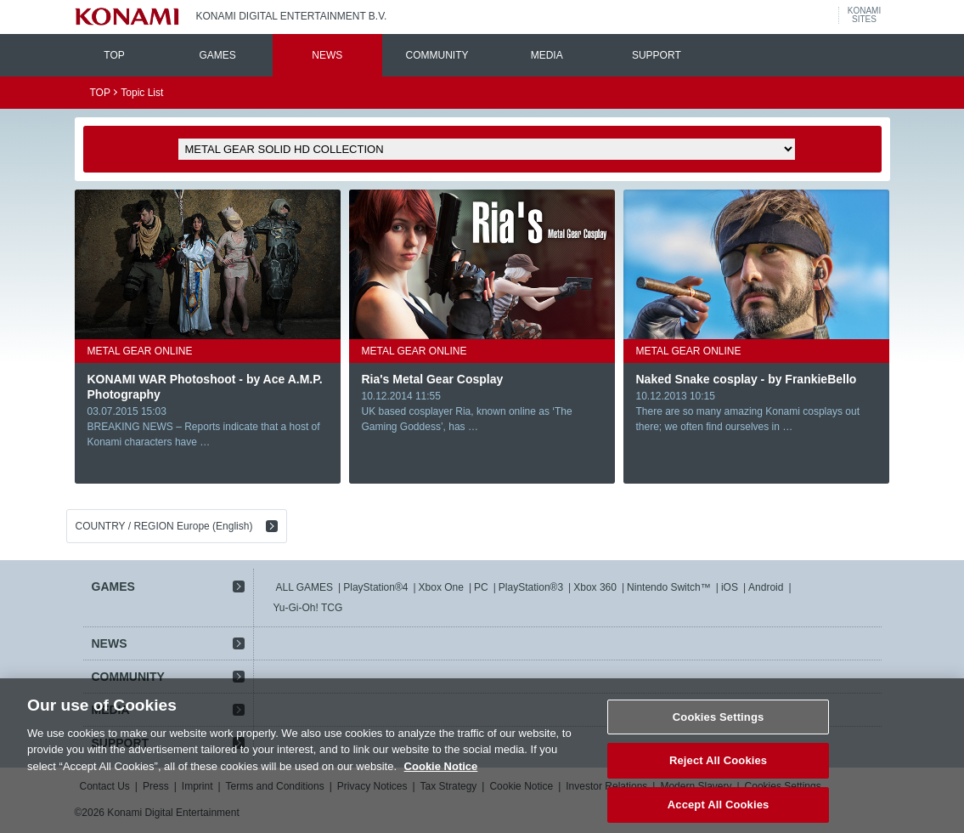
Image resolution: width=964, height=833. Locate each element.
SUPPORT (656, 55)
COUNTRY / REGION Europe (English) (164, 526)
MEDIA (547, 55)
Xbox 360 (595, 587)
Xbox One (441, 587)
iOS (729, 587)
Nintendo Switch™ (669, 587)
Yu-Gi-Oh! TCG (308, 608)
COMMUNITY (436, 55)
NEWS (327, 55)
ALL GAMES (305, 587)
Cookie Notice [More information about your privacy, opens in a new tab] (441, 776)
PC (481, 587)
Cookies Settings (718, 727)
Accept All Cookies (719, 814)
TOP (114, 55)
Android (765, 587)
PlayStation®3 (531, 587)
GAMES (217, 55)
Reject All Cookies (718, 771)
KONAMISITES (864, 15)
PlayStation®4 (375, 587)
